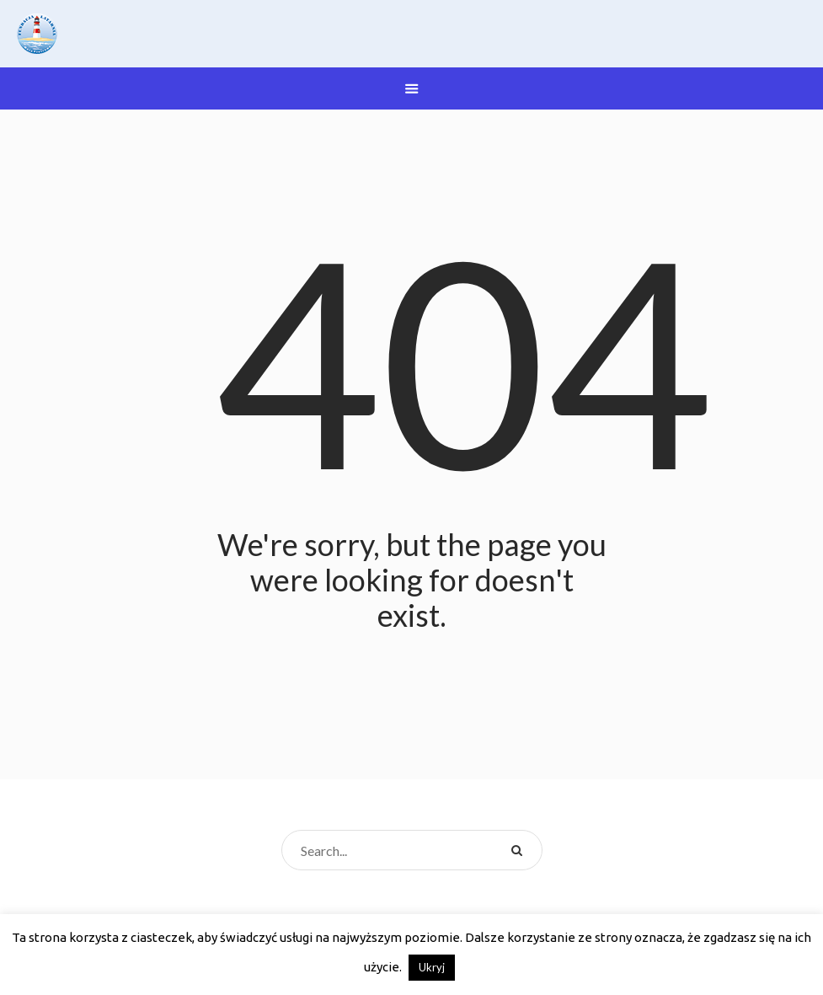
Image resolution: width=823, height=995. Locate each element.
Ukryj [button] (432, 967)
